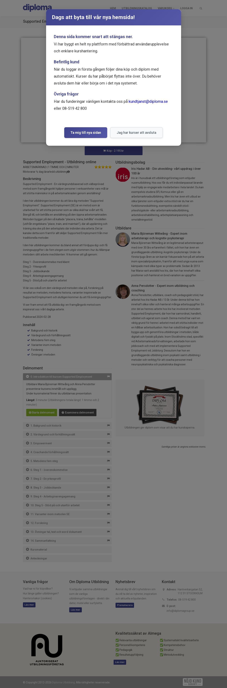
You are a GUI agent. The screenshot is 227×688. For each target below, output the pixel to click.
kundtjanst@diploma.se (148, 101)
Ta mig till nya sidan (85, 133)
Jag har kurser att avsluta (136, 133)
